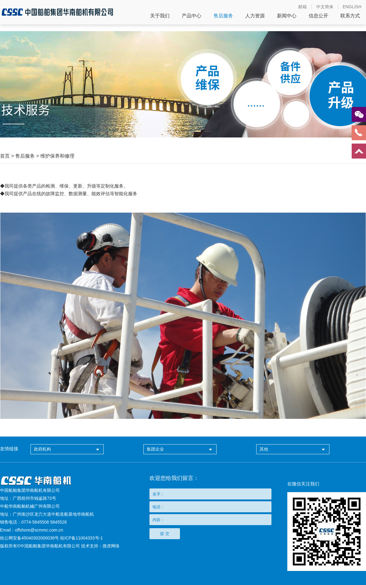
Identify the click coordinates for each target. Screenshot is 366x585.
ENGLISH (352, 7)
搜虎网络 (111, 545)
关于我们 (160, 15)
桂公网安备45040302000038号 (29, 538)
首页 (5, 156)
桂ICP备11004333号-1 (81, 538)
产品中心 (191, 15)
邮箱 (302, 7)
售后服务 (223, 15)
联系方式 (350, 15)
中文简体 (324, 7)
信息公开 (318, 15)
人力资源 (255, 15)
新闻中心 (286, 15)
